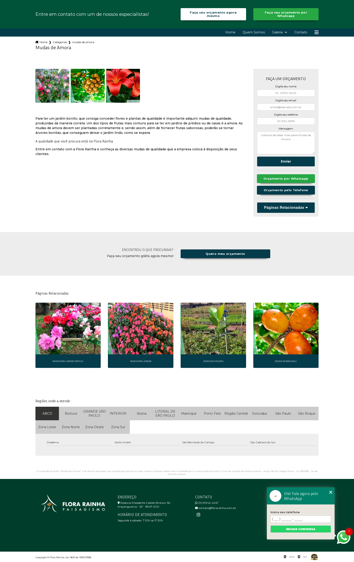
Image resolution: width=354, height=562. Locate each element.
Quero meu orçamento (225, 253)
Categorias (60, 42)
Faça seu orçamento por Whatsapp (286, 14)
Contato (300, 32)
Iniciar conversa (300, 529)
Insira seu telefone (285, 512)
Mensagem (286, 128)
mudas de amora (83, 42)
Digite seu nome (285, 86)
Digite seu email (285, 100)
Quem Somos (254, 32)
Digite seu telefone (286, 114)
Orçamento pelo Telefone (286, 190)
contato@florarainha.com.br (215, 508)
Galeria (278, 32)
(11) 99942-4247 (206, 502)
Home (230, 32)
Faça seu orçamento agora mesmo (213, 14)
